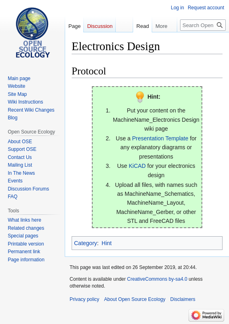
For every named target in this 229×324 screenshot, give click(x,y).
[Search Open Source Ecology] (203, 25)
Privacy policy (84, 299)
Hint (107, 243)
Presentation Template (160, 138)
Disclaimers (182, 299)
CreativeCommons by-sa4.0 (157, 279)
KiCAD (137, 166)
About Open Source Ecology (134, 299)
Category (85, 243)
